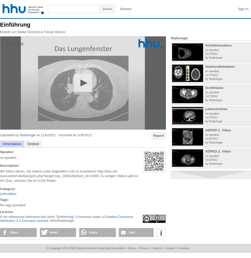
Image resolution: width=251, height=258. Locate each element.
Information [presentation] (12, 144)
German (184, 248)
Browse (125, 9)
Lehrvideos (8, 194)
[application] (83, 83)
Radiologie (28, 135)
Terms (132, 248)
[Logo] (150, 44)
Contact (170, 248)
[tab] (12, 144)
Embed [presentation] (33, 144)
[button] (83, 82)
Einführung (65, 217)
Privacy (144, 248)
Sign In (243, 9)
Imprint (157, 248)
